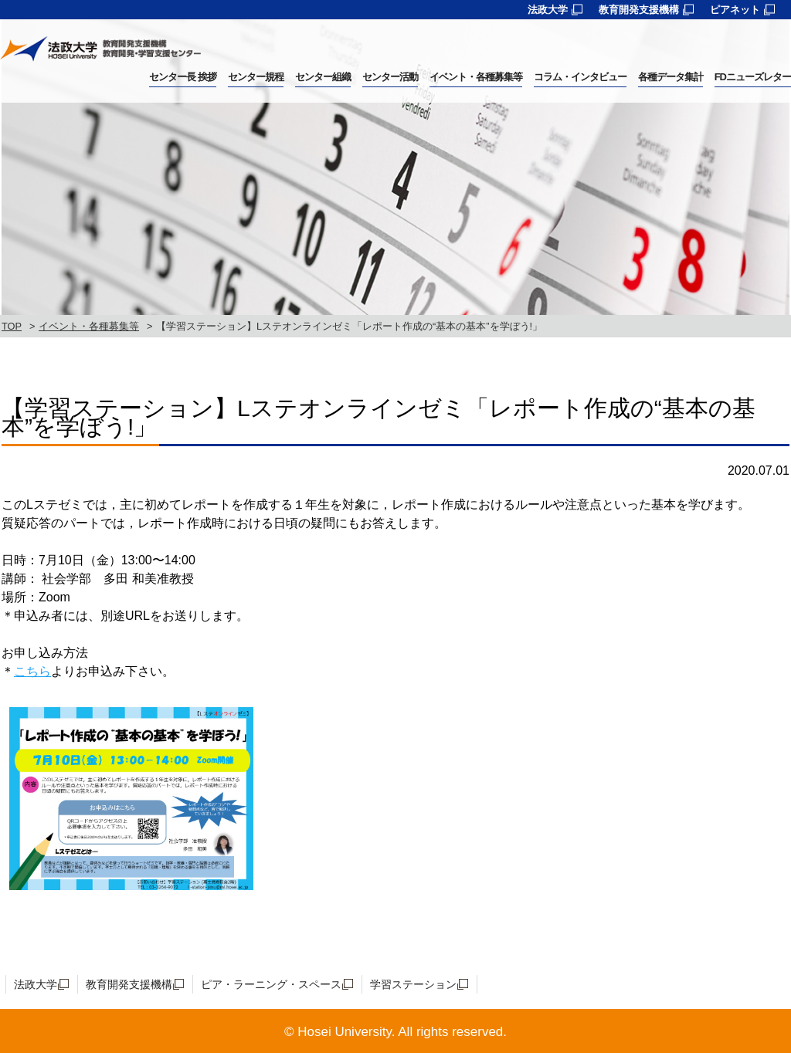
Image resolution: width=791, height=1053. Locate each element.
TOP (12, 326)
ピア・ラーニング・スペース (271, 984)
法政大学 (548, 9)
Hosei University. (346, 1031)
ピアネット (735, 9)
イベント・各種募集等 (89, 326)
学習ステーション (413, 984)
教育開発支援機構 (639, 9)
